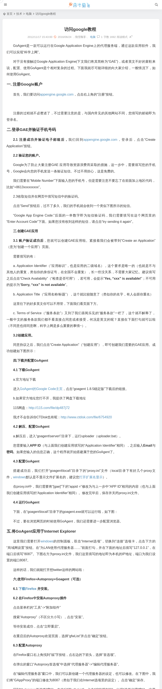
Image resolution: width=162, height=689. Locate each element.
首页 (10, 13)
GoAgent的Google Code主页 (43, 396)
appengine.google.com (59, 95)
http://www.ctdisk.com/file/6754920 (88, 424)
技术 (19, 13)
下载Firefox (29, 596)
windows (21, 484)
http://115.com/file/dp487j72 (51, 415)
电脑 (29, 13)
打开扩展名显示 (93, 484)
